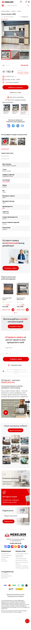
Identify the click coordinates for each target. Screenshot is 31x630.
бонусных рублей (11, 82)
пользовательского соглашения (20, 370)
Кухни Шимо (4, 19)
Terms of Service (14, 612)
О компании (5, 553)
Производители (6, 555)
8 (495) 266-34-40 (15, 543)
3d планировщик (21, 558)
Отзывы (5, 159)
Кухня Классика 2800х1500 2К (21, 298)
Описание (5, 156)
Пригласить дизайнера (15, 97)
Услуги (3, 559)
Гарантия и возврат (22, 566)
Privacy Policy (4, 612)
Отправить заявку (11, 268)
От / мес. (9, 76)
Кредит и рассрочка (22, 562)
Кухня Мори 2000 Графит (6, 298)
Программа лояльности (19, 556)
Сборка (18, 564)
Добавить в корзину (15, 87)
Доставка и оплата (21, 560)
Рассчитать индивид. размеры (15, 100)
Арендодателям (6, 576)
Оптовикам (4, 574)
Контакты (4, 561)
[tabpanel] (8, 297)
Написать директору (22, 568)
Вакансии (4, 578)
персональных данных (21, 372)
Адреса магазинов (15, 430)
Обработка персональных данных (15, 594)
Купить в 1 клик (15, 92)
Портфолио (5, 557)
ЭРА (3, 208)
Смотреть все (5, 148)
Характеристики (7, 153)
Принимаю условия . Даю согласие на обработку (16, 371)
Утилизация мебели (22, 553)
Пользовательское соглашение (15, 596)
